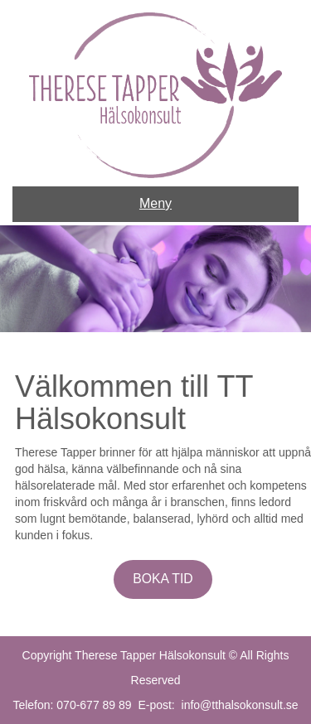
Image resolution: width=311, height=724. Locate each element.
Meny (155, 203)
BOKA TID (162, 579)
